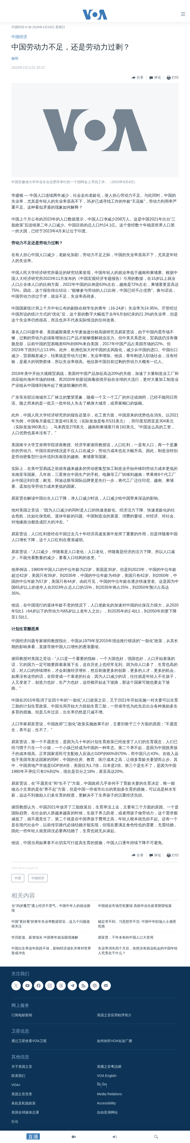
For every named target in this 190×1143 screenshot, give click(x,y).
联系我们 (18, 1076)
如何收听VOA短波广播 (114, 1041)
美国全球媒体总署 (25, 1112)
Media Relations (109, 1094)
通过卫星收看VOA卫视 (29, 1041)
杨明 (14, 58)
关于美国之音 (21, 1067)
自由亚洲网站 (107, 1112)
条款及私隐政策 (23, 1103)
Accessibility (106, 1103)
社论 (14, 1121)
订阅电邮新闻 (21, 1015)
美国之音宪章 (21, 1094)
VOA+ (16, 1085)
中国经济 (19, 37)
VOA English (107, 1076)
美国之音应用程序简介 (114, 1015)
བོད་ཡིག (102, 1085)
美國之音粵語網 (109, 1067)
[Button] (137, 78)
